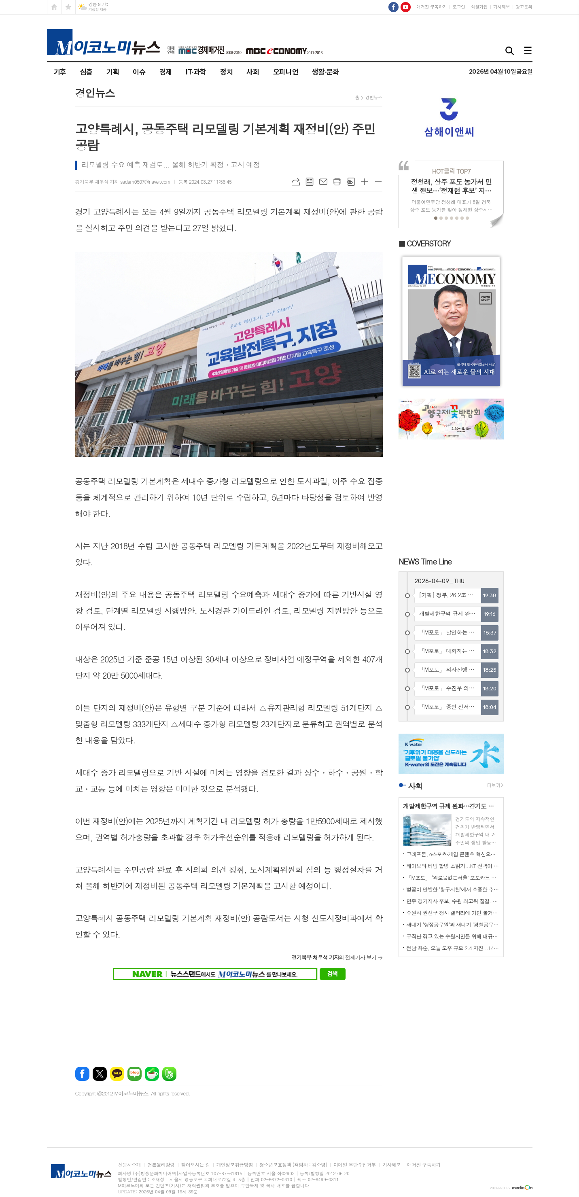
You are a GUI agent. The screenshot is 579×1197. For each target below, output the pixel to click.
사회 (252, 72)
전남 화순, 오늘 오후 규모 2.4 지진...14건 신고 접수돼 (452, 948)
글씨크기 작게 (378, 182)
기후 (60, 72)
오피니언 (286, 72)
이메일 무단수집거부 (354, 1165)
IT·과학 (196, 72)
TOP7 (451, 171)
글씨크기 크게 (365, 182)
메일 (323, 182)
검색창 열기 (510, 51)
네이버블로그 (134, 1074)
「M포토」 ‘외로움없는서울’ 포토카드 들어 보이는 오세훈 (452, 877)
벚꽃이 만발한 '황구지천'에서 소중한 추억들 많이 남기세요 (452, 889)
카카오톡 (117, 1074)
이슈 (139, 72)
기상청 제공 (98, 9)
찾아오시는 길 (195, 1165)
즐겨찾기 (68, 7)
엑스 (100, 1074)
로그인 (458, 7)
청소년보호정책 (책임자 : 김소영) (293, 1165)
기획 (112, 72)
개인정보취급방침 (234, 1165)
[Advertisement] (229, 1018)
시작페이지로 (54, 7)
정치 (226, 72)
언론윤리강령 (161, 1165)
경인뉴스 (373, 97)
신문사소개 (129, 1165)
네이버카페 (152, 1074)
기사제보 (501, 7)
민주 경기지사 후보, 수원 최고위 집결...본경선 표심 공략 (452, 901)
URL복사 (296, 182)
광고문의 (523, 7)
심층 (86, 72)
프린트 (337, 182)
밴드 (169, 1074)
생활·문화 (325, 72)
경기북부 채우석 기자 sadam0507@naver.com (123, 181)
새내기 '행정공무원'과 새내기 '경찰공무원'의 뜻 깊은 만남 (452, 924)
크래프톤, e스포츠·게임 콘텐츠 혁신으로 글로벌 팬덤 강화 (452, 854)
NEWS (425, 561)
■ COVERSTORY (424, 243)
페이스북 (82, 1074)
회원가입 (479, 7)
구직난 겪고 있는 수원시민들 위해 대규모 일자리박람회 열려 (452, 936)
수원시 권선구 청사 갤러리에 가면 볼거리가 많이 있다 (452, 913)
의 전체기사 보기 (333, 957)
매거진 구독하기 (431, 7)
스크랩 (351, 182)
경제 (165, 72)
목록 (309, 182)
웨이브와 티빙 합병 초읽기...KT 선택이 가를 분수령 (452, 866)
